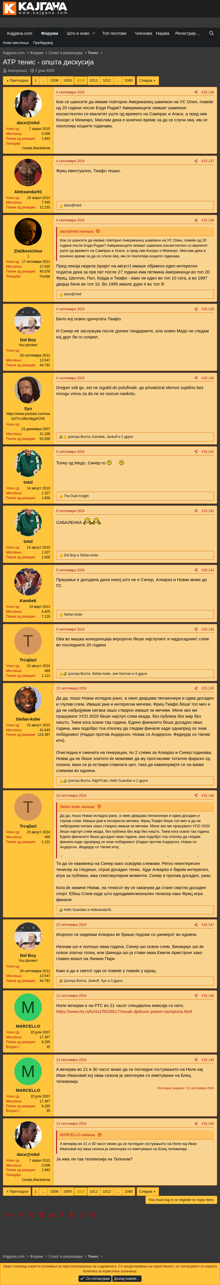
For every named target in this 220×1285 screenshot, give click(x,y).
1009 (67, 80)
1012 (107, 80)
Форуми (49, 33)
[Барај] (211, 33)
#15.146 (208, 796)
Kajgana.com (19, 33)
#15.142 (208, 511)
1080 (129, 80)
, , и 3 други (93, 981)
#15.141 (208, 452)
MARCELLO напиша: (78, 1135)
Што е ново (78, 33)
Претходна (19, 80)
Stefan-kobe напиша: (77, 807)
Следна (145, 80)
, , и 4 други (107, 674)
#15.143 (208, 570)
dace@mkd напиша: (77, 231)
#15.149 (208, 1060)
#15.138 (208, 220)
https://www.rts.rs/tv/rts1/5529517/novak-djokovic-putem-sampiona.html (124, 1011)
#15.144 (208, 629)
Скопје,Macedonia (36, 148)
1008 (54, 80)
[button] (94, 33)
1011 (94, 80)
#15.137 (208, 161)
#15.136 (208, 92)
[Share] (196, 92)
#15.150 (208, 1124)
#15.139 (208, 309)
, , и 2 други (100, 437)
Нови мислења (16, 43)
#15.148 (208, 996)
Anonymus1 (18, 70)
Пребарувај (43, 43)
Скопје (45, 276)
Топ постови (114, 33)
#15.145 (208, 688)
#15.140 (208, 378)
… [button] (43, 80)
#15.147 (208, 925)
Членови (143, 33)
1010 (80, 80)
